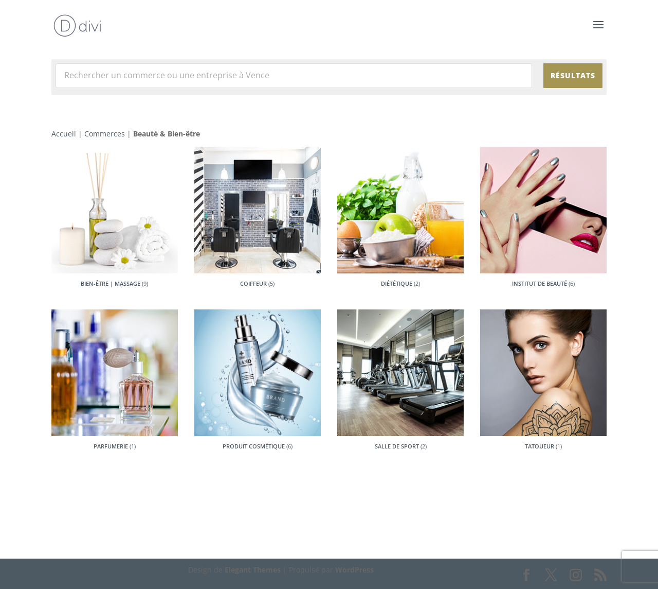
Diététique (396, 283)
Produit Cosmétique (254, 446)
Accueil (63, 133)
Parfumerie (111, 446)
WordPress (354, 570)
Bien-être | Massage (110, 283)
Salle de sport (397, 446)
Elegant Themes (253, 570)
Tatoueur (539, 446)
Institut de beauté (539, 283)
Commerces (104, 133)
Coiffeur (253, 283)
